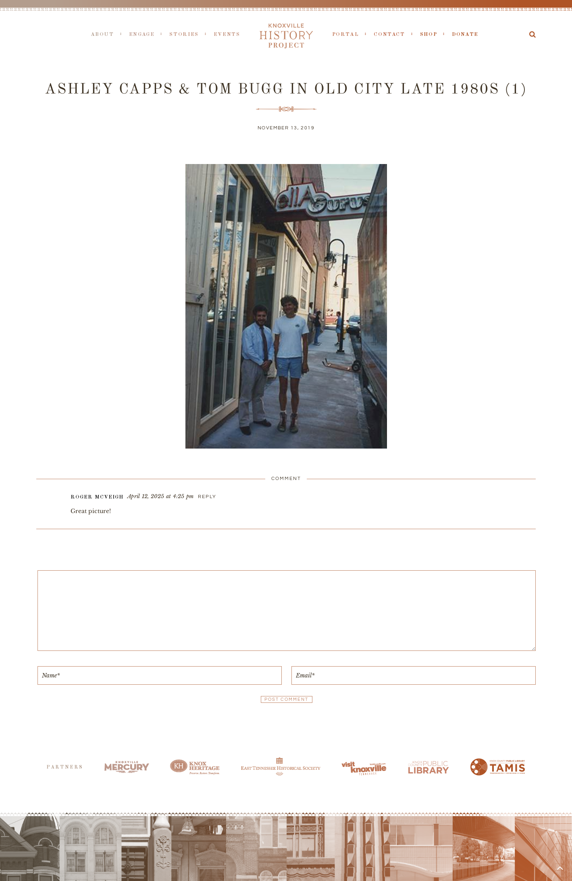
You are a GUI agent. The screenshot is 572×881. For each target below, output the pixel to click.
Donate (465, 34)
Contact (389, 34)
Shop (428, 34)
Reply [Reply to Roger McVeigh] (207, 496)
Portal (345, 34)
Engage (142, 34)
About (102, 34)
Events (227, 34)
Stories (183, 34)
